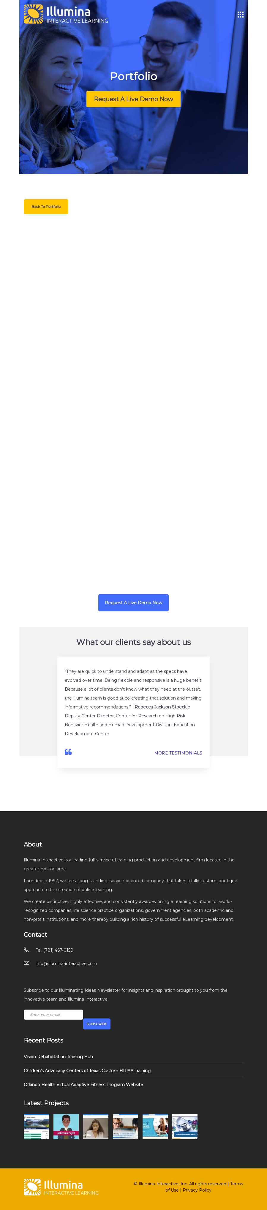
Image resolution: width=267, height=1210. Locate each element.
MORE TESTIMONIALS (178, 753)
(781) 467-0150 (58, 950)
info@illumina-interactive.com (66, 963)
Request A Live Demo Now (133, 99)
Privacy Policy (197, 1190)
